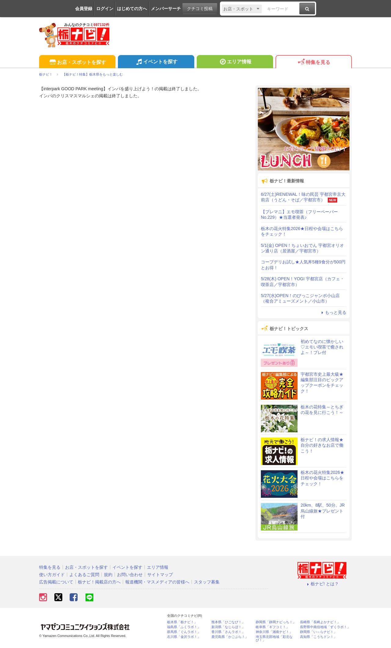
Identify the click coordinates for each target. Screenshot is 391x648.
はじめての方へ (132, 8)
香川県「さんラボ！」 (228, 632)
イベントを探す (156, 62)
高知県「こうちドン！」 (318, 637)
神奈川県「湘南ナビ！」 (274, 632)
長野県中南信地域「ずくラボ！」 (325, 627)
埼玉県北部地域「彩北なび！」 (274, 638)
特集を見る (313, 62)
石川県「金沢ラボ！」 (184, 637)
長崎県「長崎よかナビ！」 (320, 622)
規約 (108, 574)
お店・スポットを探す (77, 62)
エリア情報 (234, 62)
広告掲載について (56, 581)
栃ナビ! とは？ (322, 583)
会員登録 (83, 8)
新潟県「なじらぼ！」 (228, 627)
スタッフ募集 (207, 581)
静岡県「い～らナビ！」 (318, 632)
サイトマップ (160, 574)
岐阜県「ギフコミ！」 (272, 627)
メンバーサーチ (166, 8)
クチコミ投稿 (200, 8)
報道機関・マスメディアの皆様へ (157, 581)
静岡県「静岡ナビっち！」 (276, 622)
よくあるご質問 (84, 574)
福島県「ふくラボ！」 (184, 627)
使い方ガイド (52, 574)
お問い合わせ (130, 574)
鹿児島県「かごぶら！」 (229, 637)
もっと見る (333, 312)
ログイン (104, 8)
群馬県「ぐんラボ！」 (184, 632)
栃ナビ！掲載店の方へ (99, 581)
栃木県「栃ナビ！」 (182, 622)
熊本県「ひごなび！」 (228, 622)
